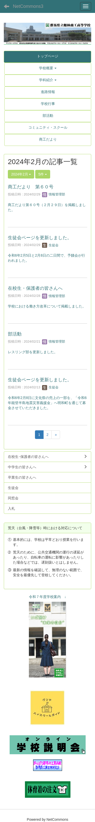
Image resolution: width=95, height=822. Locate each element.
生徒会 (50, 245)
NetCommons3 (28, 6)
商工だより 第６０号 (30, 186)
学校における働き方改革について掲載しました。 (47, 306)
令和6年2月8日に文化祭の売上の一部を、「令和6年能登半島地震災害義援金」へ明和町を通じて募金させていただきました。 (47, 403)
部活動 (15, 334)
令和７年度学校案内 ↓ (47, 597)
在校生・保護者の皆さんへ (35, 288)
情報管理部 (53, 194)
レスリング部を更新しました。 (33, 352)
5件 (43, 174)
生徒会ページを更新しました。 (40, 237)
